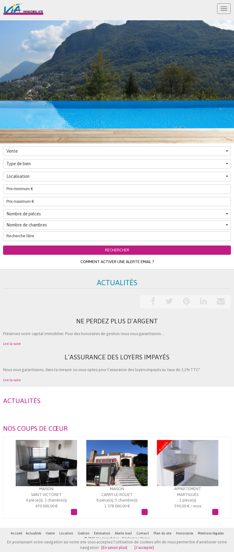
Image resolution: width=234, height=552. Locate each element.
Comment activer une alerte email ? (117, 261)
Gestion (83, 533)
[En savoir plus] (114, 547)
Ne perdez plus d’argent (117, 321)
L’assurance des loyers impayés (117, 357)
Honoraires (184, 533)
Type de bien (117, 163)
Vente (117, 151)
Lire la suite (12, 344)
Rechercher (117, 250)
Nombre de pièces (117, 213)
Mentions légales (211, 533)
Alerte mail (123, 533)
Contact (142, 533)
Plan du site (162, 533)
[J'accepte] (144, 547)
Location (66, 533)
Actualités (33, 533)
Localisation (117, 176)
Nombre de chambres (117, 224)
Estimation (102, 533)
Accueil (16, 533)
